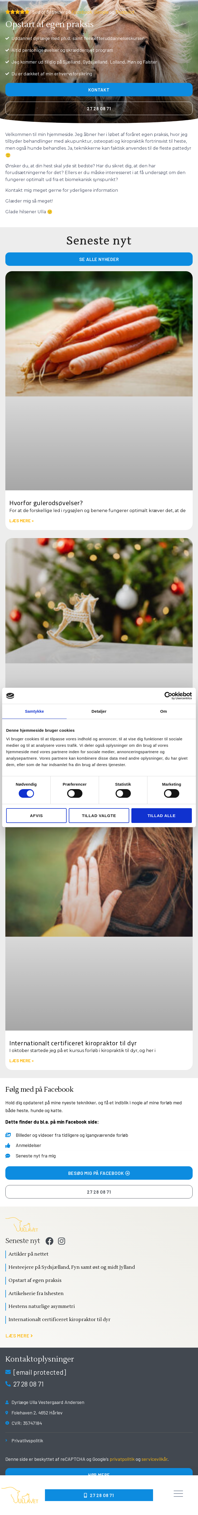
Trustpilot (124, 12)
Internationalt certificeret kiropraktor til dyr (73, 1043)
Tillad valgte (99, 815)
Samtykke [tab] (34, 711)
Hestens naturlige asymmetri (42, 1306)
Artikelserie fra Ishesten (36, 1293)
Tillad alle (161, 815)
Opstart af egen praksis (35, 1280)
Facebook (81, 12)
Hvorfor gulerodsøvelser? (46, 503)
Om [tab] (163, 711)
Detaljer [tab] (99, 711)
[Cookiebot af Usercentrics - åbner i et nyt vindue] (168, 696)
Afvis (36, 815)
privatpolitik (122, 1459)
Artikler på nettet (28, 1254)
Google (101, 12)
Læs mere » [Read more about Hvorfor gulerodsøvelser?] (21, 520)
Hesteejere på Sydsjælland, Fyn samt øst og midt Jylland (72, 1267)
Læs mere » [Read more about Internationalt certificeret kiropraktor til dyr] (21, 1060)
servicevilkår (154, 1459)
